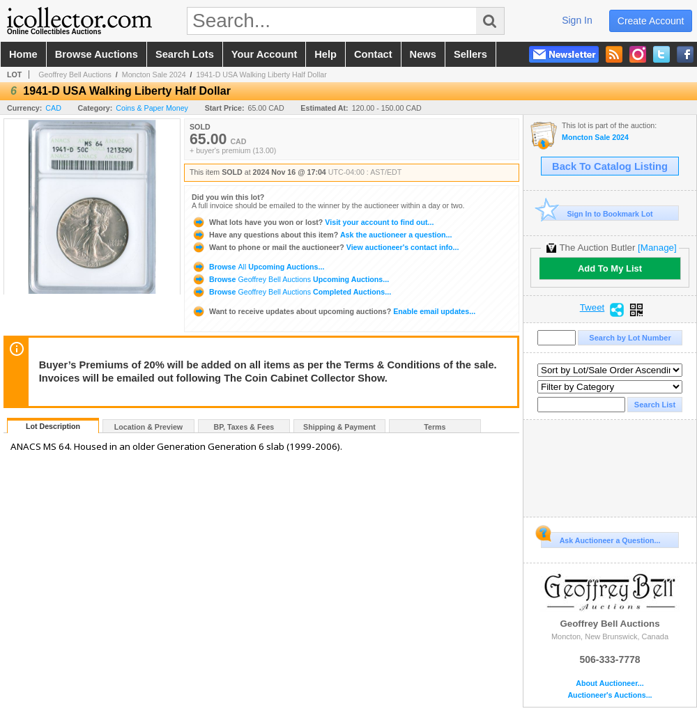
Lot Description (53, 426)
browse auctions (96, 54)
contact (373, 54)
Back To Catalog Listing (610, 166)
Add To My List (610, 268)
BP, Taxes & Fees (244, 427)
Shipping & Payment (339, 427)
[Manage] (657, 247)
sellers (470, 54)
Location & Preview (148, 427)
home (23, 54)
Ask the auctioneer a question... (322, 234)
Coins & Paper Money (152, 108)
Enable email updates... (333, 311)
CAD (53, 108)
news (423, 54)
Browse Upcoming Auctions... (258, 267)
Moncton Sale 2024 (154, 74)
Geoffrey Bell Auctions (75, 74)
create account (651, 20)
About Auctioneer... (609, 683)
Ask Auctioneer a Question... (600, 538)
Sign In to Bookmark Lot (597, 213)
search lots (184, 54)
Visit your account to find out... (313, 222)
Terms (434, 427)
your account (264, 54)
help (325, 54)
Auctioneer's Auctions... (609, 695)
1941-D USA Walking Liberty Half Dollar (261, 74)
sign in (577, 20)
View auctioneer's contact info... (325, 247)
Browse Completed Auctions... (291, 292)
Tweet (592, 308)
